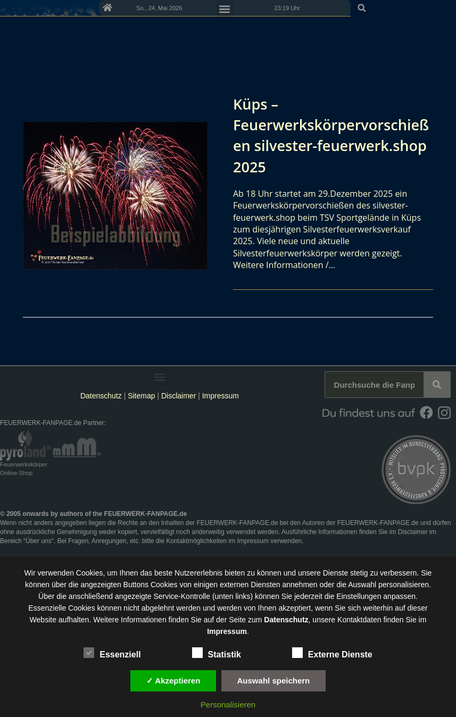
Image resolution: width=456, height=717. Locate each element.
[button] (444, 8)
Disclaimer (178, 395)
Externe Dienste (332, 652)
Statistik (216, 652)
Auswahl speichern (273, 680)
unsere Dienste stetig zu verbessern (357, 573)
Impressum (220, 395)
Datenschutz (101, 395)
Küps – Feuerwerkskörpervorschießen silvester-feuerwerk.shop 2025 (329, 135)
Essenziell (112, 652)
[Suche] (437, 384)
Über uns (39, 541)
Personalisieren (228, 704)
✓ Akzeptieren (173, 680)
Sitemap (142, 395)
